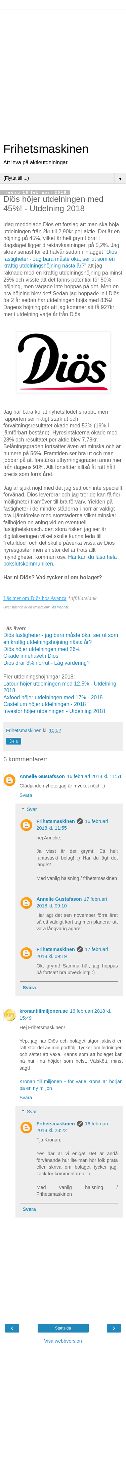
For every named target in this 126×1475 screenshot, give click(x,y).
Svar (32, 809)
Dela (13, 741)
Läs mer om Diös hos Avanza (35, 598)
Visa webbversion (63, 1341)
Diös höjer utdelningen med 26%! (42, 649)
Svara (25, 795)
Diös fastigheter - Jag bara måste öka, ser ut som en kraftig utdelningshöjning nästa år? (60, 259)
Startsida (63, 1328)
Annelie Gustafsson (42, 776)
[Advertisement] (63, 73)
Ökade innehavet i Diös (30, 656)
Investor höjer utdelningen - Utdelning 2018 (54, 711)
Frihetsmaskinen (45, 148)
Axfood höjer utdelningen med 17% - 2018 (53, 697)
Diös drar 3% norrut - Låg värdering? (46, 663)
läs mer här (59, 607)
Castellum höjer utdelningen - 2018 (44, 704)
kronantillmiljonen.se (43, 1011)
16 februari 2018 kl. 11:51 (94, 776)
